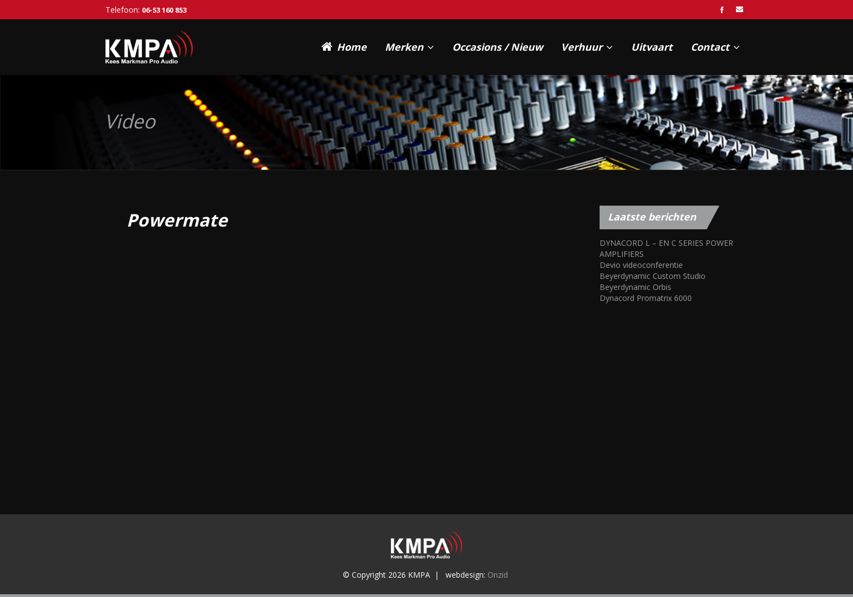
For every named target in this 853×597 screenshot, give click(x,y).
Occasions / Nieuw (497, 46)
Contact (715, 46)
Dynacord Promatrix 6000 (646, 298)
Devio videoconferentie (641, 265)
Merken (409, 46)
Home (344, 46)
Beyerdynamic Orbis (635, 287)
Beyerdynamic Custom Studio (653, 276)
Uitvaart (651, 46)
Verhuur (587, 46)
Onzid (498, 574)
